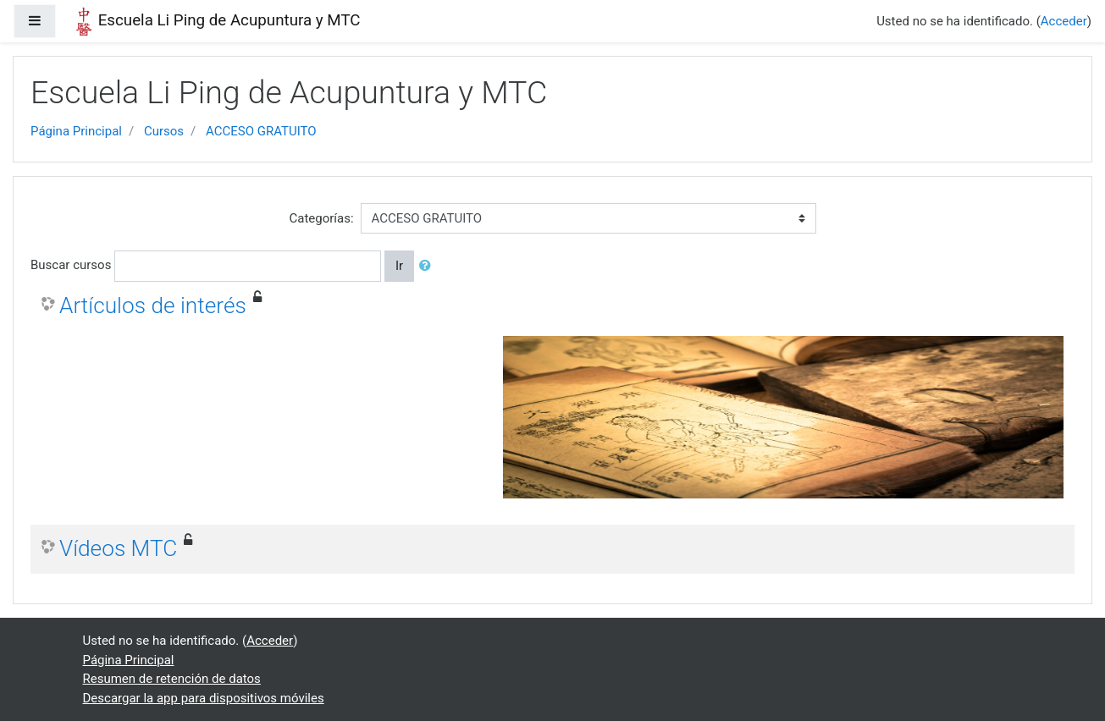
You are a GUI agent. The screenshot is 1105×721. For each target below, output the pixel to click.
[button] (428, 266)
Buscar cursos (70, 264)
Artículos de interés (152, 305)
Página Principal (76, 131)
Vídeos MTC (118, 548)
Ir (399, 265)
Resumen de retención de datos (172, 678)
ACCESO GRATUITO (261, 131)
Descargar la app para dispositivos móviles (203, 698)
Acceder (1064, 21)
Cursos (164, 131)
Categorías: (321, 218)
